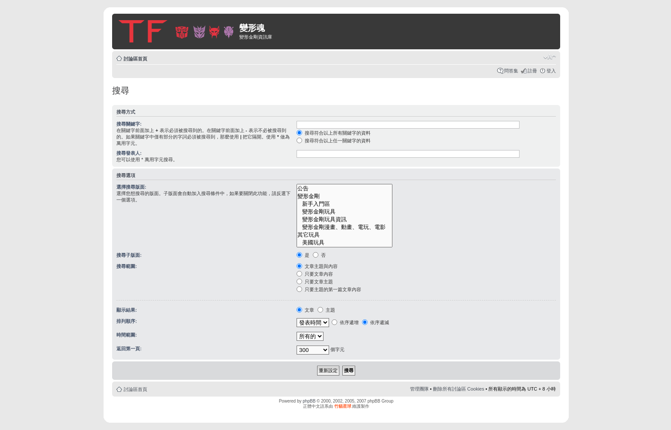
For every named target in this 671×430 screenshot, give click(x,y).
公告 (344, 188)
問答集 (511, 70)
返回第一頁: (129, 348)
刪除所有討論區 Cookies (458, 388)
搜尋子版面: (129, 255)
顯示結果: (126, 310)
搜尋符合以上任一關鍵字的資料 (334, 140)
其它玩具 (344, 235)
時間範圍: (126, 334)
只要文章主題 (315, 281)
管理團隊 (419, 388)
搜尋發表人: (129, 153)
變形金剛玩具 (344, 212)
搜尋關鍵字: (129, 123)
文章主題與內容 (317, 266)
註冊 (532, 70)
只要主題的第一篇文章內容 (329, 289)
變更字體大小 (549, 57)
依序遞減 (375, 322)
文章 (305, 310)
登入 (551, 70)
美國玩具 (344, 243)
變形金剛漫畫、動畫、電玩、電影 (344, 227)
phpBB (309, 401)
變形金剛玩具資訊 (344, 219)
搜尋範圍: (126, 266)
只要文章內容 (315, 274)
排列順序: (126, 321)
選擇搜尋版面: (131, 186)
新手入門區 (344, 204)
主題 (326, 310)
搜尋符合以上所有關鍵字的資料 (334, 132)
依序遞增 (345, 322)
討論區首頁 (135, 58)
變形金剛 (344, 196)
